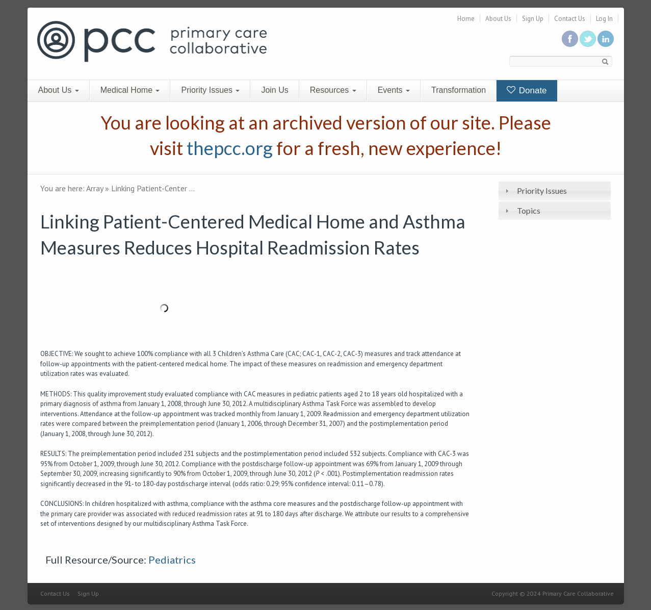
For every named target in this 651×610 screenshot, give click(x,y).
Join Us (274, 90)
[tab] (555, 191)
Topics (528, 210)
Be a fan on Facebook (570, 39)
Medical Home (130, 90)
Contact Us (569, 18)
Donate (527, 90)
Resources (333, 90)
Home (466, 18)
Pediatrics (172, 559)
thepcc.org (230, 148)
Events (394, 90)
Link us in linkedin (605, 39)
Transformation (458, 90)
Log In (604, 18)
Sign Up (532, 18)
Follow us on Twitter (588, 39)
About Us (498, 18)
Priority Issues (210, 90)
